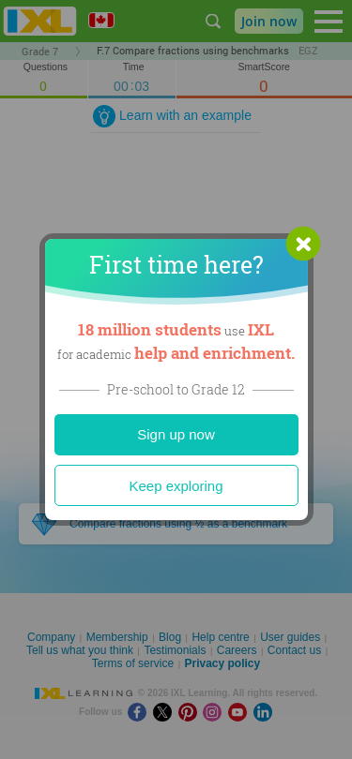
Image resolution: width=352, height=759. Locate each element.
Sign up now (176, 434)
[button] (303, 243)
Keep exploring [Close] (175, 486)
